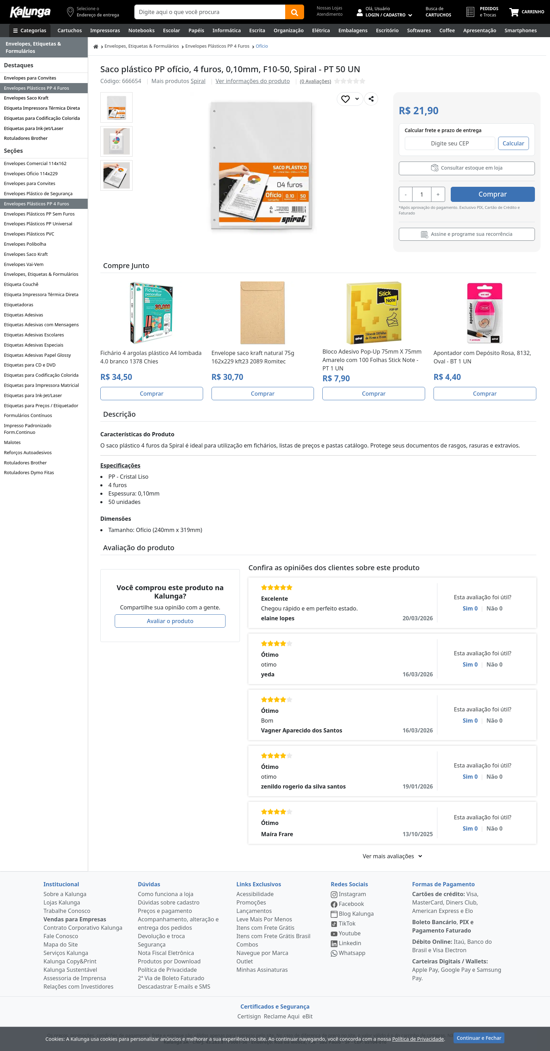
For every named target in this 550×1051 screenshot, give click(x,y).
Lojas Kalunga (61, 902)
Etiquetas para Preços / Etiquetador (41, 405)
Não (495, 608)
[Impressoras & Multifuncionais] (105, 30)
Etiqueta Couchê (21, 284)
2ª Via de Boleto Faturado (171, 978)
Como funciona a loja (165, 894)
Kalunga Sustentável (70, 970)
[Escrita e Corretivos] (257, 30)
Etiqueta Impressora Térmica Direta (42, 108)
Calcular (513, 143)
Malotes (12, 442)
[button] (116, 107)
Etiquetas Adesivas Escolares (34, 335)
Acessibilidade (255, 894)
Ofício (262, 46)
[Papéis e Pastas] (196, 30)
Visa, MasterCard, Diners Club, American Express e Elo (445, 902)
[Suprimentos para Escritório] (387, 30)
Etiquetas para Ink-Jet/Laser (33, 128)
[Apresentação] (480, 30)
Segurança (152, 944)
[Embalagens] (353, 30)
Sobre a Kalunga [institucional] (65, 894)
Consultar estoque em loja (467, 167)
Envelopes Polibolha (25, 244)
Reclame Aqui (282, 1016)
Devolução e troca (161, 936)
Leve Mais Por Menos (264, 919)
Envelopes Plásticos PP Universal (38, 223)
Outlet (244, 961)
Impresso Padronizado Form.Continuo (27, 428)
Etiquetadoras (18, 304)
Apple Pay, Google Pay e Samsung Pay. (456, 969)
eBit (307, 1016)
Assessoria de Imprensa (74, 978)
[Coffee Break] (447, 30)
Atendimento (330, 14)
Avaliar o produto (170, 621)
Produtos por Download (169, 961)
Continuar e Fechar (479, 1038)
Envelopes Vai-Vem (23, 264)
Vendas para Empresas (74, 919)
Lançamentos (254, 911)
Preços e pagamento (165, 911)
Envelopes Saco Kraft (26, 98)
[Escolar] (172, 30)
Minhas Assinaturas (262, 970)
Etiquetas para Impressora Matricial (41, 385)
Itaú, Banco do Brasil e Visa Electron (452, 946)
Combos (247, 944)
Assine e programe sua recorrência (466, 234)
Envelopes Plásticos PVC (29, 234)
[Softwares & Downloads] (419, 30)
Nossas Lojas (329, 8)
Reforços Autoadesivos (28, 452)
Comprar (492, 194)
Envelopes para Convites (30, 78)
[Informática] (226, 30)
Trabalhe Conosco (66, 911)
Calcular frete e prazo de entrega (443, 130)
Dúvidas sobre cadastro (169, 902)
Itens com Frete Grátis (265, 927)
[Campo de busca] (210, 12)
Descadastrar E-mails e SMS (174, 986)
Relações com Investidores (78, 986)
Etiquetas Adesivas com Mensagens (41, 324)
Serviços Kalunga (65, 953)
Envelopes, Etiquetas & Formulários (41, 274)
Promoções (251, 902)
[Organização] (288, 30)
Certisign (249, 1016)
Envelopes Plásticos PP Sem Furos (39, 214)
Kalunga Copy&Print (69, 961)
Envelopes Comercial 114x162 (35, 163)
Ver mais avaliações (392, 856)
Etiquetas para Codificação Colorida (42, 118)
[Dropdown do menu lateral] (44, 47)
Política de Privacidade (167, 970)
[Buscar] (294, 12)
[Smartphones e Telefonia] (521, 30)
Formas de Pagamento (443, 884)
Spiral (198, 81)
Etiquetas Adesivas (23, 315)
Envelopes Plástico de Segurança (38, 193)
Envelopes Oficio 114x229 (31, 173)
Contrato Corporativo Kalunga (82, 927)
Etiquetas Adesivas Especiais (33, 345)
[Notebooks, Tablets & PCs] (141, 30)
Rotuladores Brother (25, 138)
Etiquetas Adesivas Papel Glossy (37, 355)
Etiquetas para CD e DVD (29, 365)
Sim (470, 608)
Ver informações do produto (253, 81)
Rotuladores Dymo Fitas (29, 472)
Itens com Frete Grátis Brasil (273, 936)
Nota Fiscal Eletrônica (166, 953)
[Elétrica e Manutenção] (321, 30)
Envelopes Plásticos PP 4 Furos (36, 88)
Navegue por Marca (262, 953)
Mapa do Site (60, 944)
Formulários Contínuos (28, 415)
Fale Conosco (60, 936)
